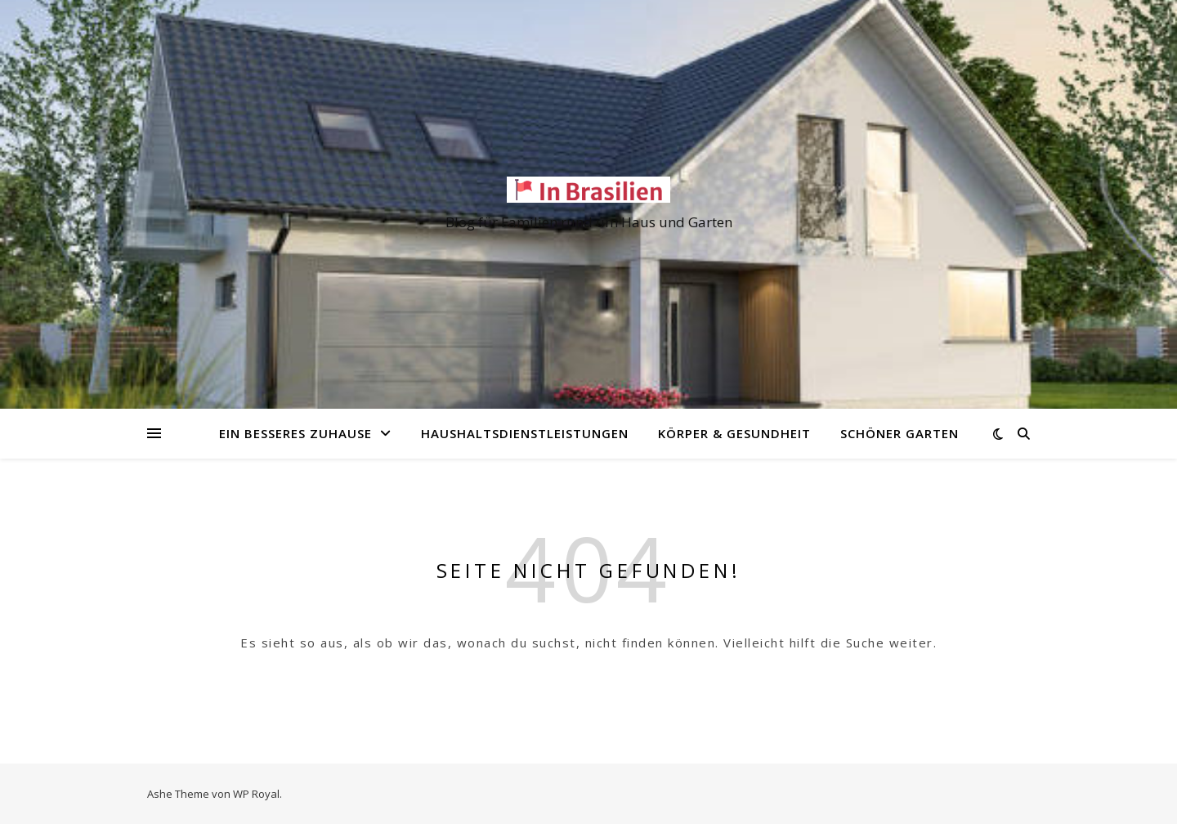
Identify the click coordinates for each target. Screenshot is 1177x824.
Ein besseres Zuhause (295, 433)
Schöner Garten (899, 433)
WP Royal (256, 793)
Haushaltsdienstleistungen (525, 433)
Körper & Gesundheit (734, 433)
